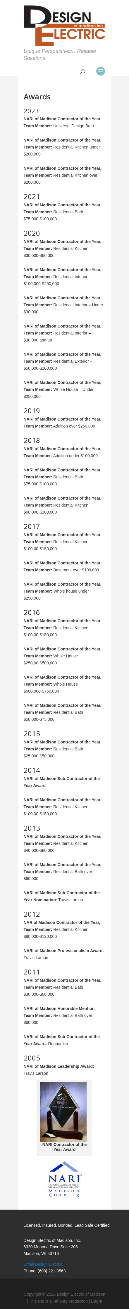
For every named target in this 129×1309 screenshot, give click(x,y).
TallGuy (60, 1301)
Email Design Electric (43, 1264)
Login (96, 1301)
